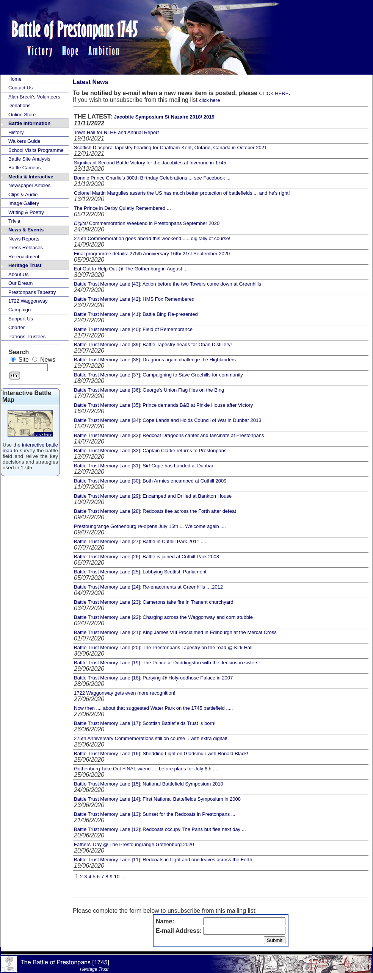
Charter (16, 327)
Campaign (19, 309)
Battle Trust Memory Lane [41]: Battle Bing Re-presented (136, 314)
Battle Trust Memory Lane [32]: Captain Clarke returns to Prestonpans (150, 450)
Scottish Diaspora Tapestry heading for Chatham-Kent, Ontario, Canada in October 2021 (170, 147)
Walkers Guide (24, 141)
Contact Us (20, 88)
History (16, 132)
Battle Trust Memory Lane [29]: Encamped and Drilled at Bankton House (153, 496)
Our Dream (20, 283)
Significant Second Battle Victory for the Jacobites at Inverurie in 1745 (150, 163)
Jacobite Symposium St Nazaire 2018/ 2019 (164, 117)
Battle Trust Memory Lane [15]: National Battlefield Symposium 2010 (148, 784)
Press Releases (25, 247)
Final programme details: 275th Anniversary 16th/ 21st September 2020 (152, 253)
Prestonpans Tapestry (32, 292)
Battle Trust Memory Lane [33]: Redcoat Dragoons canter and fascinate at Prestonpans (169, 435)
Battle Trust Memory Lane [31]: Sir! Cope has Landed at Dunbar (143, 466)
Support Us (20, 319)
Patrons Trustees (26, 336)
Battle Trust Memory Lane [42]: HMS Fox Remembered (134, 299)
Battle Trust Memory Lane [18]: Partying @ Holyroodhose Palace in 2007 (153, 678)
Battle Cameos (24, 167)
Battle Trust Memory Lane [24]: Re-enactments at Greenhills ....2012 (148, 587)
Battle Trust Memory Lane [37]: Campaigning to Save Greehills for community (158, 375)
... (123, 876)
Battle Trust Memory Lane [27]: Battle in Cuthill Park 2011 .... (140, 541)
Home (15, 79)
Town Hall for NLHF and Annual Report (116, 132)
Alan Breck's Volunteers (34, 97)
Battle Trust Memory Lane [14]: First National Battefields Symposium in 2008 (157, 799)
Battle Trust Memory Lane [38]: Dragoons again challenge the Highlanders (155, 359)
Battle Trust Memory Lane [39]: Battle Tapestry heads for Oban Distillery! (153, 344)
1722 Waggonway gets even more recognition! (125, 693)
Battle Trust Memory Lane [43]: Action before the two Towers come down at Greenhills (167, 284)
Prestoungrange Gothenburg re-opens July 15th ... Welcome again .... (150, 526)
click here (209, 100)
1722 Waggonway (28, 301)
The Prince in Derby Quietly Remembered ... (122, 208)
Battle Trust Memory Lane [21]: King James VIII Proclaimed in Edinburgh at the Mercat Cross (175, 632)
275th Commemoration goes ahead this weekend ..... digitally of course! (152, 238)
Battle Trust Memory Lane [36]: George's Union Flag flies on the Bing (149, 390)
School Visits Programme (36, 150)
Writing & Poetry (26, 212)
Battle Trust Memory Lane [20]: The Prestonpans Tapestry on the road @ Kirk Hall (163, 647)
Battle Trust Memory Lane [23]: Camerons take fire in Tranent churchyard (154, 602)
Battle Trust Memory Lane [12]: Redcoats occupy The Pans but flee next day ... (160, 829)
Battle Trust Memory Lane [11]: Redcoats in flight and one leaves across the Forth (163, 859)
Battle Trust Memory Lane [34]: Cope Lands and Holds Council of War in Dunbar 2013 (168, 420)
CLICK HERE (273, 93)
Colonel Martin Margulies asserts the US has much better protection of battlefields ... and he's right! (182, 193)
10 (116, 876)
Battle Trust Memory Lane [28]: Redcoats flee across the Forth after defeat (155, 511)
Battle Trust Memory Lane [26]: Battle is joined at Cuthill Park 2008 (146, 556)
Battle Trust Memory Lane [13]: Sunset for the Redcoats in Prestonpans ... (154, 814)
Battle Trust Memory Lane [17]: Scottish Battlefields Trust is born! (145, 723)
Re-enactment (23, 256)
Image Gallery (23, 203)
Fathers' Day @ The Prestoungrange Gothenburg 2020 (134, 844)
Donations (19, 105)
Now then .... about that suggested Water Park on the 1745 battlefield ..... (153, 708)
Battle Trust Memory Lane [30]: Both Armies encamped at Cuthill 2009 (150, 481)
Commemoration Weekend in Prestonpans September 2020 (146, 223)
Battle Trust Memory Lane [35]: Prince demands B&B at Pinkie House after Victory (163, 405)
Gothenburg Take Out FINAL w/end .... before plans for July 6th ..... (146, 769)
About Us (18, 274)
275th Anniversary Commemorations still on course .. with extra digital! (150, 738)
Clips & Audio (23, 194)
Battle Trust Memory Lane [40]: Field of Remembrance (133, 329)
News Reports (23, 239)
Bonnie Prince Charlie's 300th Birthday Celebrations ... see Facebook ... (152, 178)
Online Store (22, 114)
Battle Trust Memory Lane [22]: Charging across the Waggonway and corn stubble (163, 617)
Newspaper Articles (29, 185)
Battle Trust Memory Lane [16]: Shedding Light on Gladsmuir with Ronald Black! (161, 753)
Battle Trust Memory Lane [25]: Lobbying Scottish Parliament (140, 572)
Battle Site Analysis (29, 159)
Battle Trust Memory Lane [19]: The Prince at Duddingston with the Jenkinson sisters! (167, 662)
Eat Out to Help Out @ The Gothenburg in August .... (131, 269)
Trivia (14, 221)
